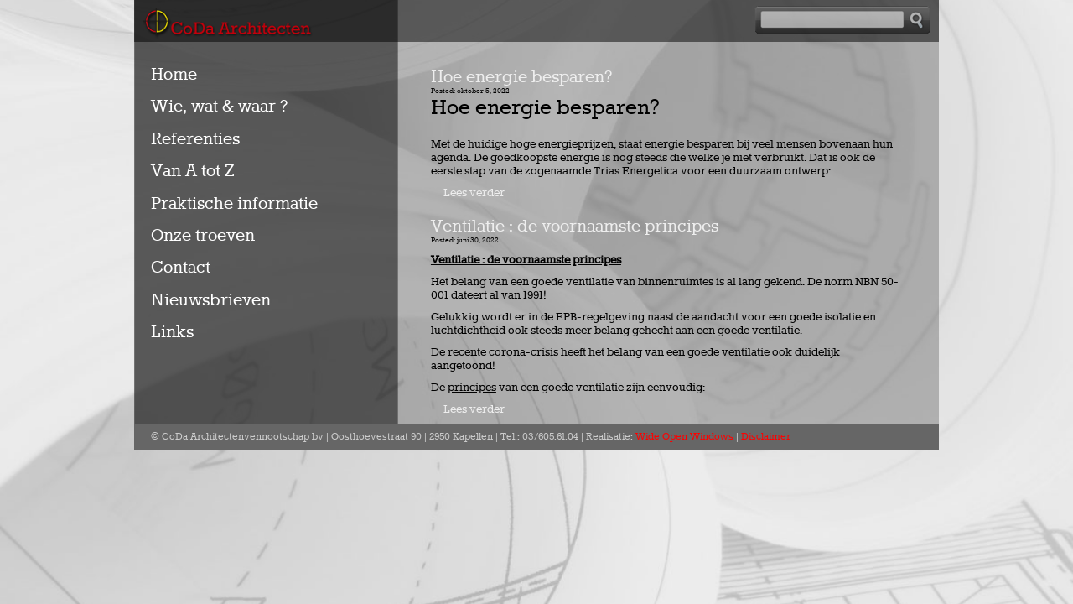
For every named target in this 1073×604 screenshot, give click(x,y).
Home (174, 75)
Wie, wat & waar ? (219, 106)
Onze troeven (203, 236)
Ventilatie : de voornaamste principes (574, 226)
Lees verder (474, 193)
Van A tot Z (193, 171)
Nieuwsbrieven (211, 300)
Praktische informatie (234, 204)
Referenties (195, 139)
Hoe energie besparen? (521, 77)
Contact (180, 268)
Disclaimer (765, 437)
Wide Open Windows (684, 437)
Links (172, 332)
